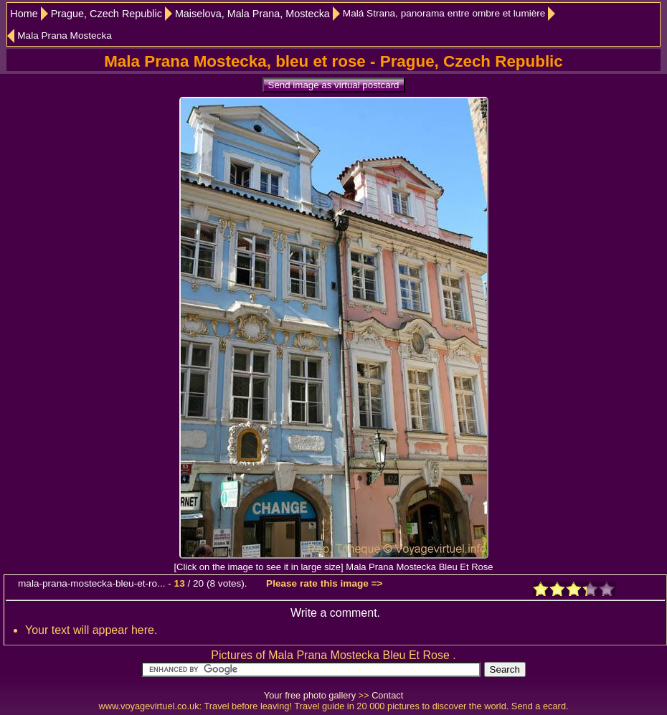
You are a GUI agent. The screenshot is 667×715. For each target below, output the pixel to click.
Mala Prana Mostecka (64, 35)
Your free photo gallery (310, 695)
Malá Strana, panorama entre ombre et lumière (444, 13)
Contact (387, 695)
